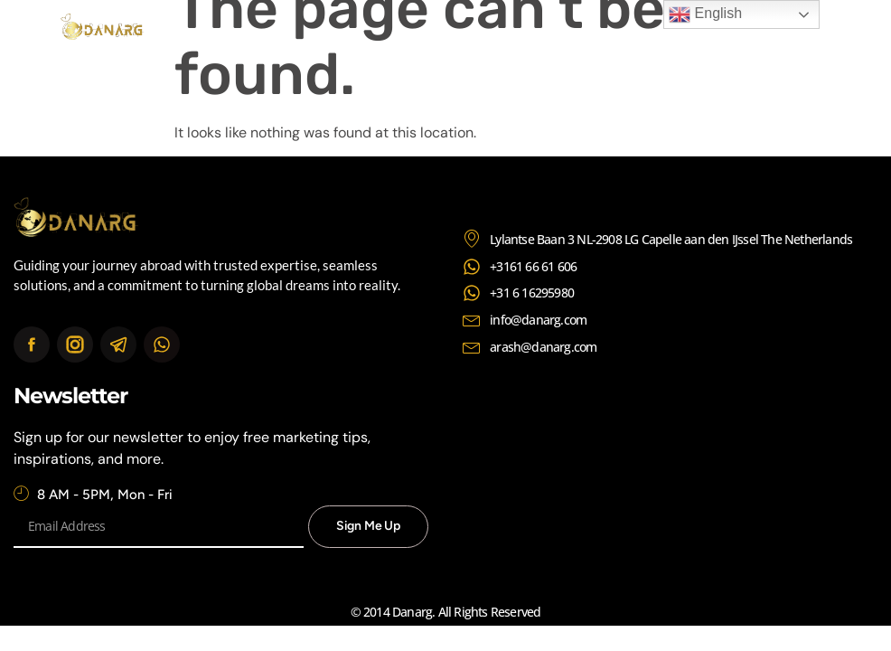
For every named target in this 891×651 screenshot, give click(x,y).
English (705, 14)
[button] (818, 29)
